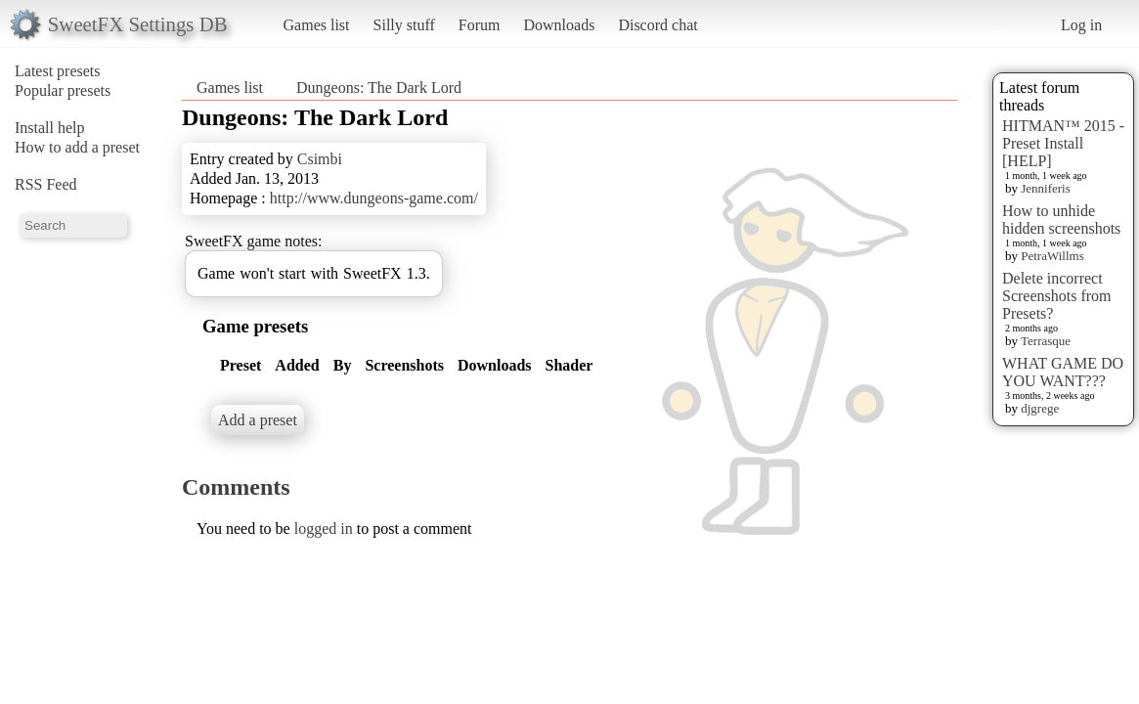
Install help (50, 127)
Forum (480, 25)
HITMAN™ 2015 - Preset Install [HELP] (1063, 143)
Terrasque (1046, 340)
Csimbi (319, 159)
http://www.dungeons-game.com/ (374, 198)
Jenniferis (1046, 188)
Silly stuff (404, 25)
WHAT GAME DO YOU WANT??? (1062, 372)
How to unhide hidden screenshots (1061, 219)
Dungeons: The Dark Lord (378, 87)
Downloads (558, 25)
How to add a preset (77, 147)
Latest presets (58, 71)
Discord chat (657, 25)
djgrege (1040, 408)
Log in (1081, 25)
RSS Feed (46, 184)
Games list (317, 25)
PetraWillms (1052, 255)
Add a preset (257, 420)
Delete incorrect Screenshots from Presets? (1057, 296)
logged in (323, 528)
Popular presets (62, 90)
